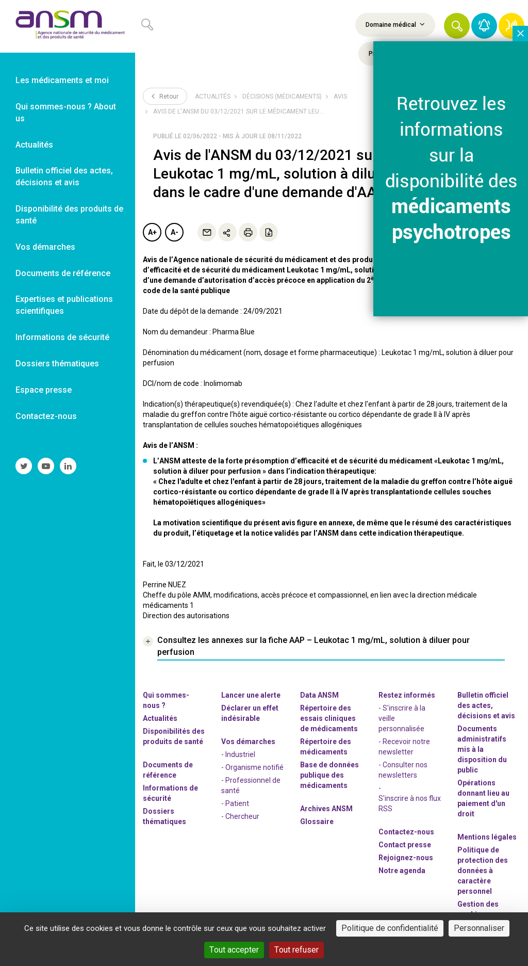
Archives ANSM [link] (326, 808)
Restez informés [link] (406, 695)
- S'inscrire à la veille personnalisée (401, 718)
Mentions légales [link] (487, 837)
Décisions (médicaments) (282, 96)
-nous (405, 858)
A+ (152, 232)
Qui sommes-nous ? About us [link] (65, 112)
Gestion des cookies (478, 909)
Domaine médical (395, 24)
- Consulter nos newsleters (402, 770)
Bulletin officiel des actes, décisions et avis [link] (64, 176)
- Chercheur (240, 816)
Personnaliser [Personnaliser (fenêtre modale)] (479, 928)
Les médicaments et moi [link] (62, 80)
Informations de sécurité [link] (62, 337)
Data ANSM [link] (319, 695)
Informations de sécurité (170, 793)
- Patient (235, 803)
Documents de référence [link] (62, 273)
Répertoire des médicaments (325, 746)
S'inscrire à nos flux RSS (409, 803)
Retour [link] (165, 96)
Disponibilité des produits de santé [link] (69, 215)
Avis (340, 96)
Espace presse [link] (43, 390)
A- (174, 232)
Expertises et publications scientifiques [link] (64, 305)
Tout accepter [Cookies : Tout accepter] (234, 950)
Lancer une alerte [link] (250, 695)
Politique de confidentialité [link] (389, 928)
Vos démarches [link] (45, 247)
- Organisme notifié (252, 767)
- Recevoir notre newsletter (404, 746)
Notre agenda (401, 870)
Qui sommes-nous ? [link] (166, 700)
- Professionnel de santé (250, 785)
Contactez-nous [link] (46, 416)
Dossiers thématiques (164, 816)
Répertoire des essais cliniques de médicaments (329, 718)
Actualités (212, 96)
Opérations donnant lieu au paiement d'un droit (483, 798)
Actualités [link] (34, 145)
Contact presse (404, 845)
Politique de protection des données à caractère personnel (482, 870)
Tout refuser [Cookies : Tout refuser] (296, 950)
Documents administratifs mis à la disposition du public (482, 749)
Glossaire (317, 821)
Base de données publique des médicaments (329, 775)
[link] (67, 26)
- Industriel (238, 754)
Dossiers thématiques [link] (57, 363)
